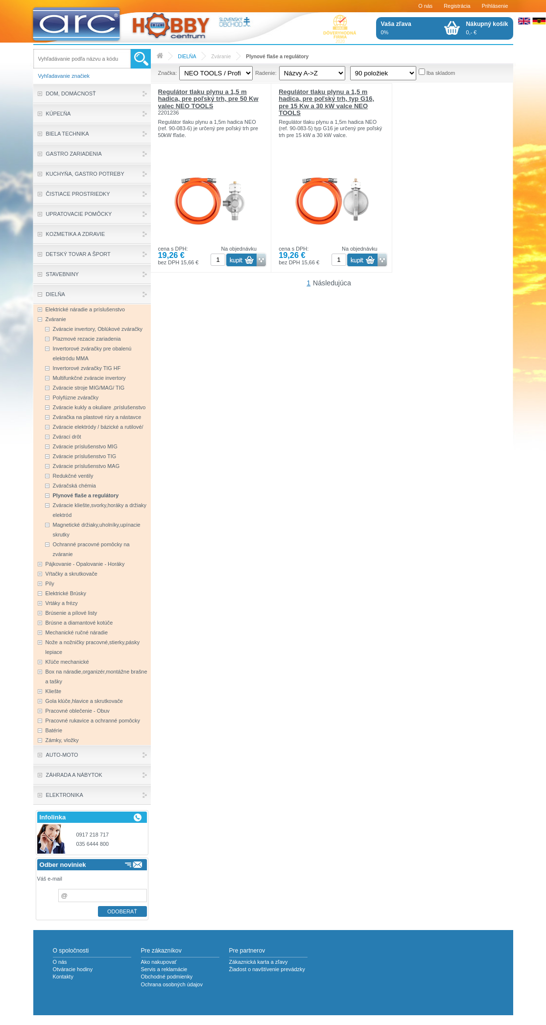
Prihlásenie (495, 6)
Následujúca (332, 283)
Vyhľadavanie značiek (64, 76)
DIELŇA (187, 56)
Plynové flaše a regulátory (277, 56)
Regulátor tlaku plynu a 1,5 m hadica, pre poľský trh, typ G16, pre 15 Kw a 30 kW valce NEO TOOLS (326, 102)
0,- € (487, 28)
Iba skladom (441, 73)
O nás (425, 6)
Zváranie (221, 56)
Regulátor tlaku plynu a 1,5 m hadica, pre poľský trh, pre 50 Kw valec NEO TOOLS (208, 99)
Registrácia (457, 6)
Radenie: (266, 73)
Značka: (167, 73)
